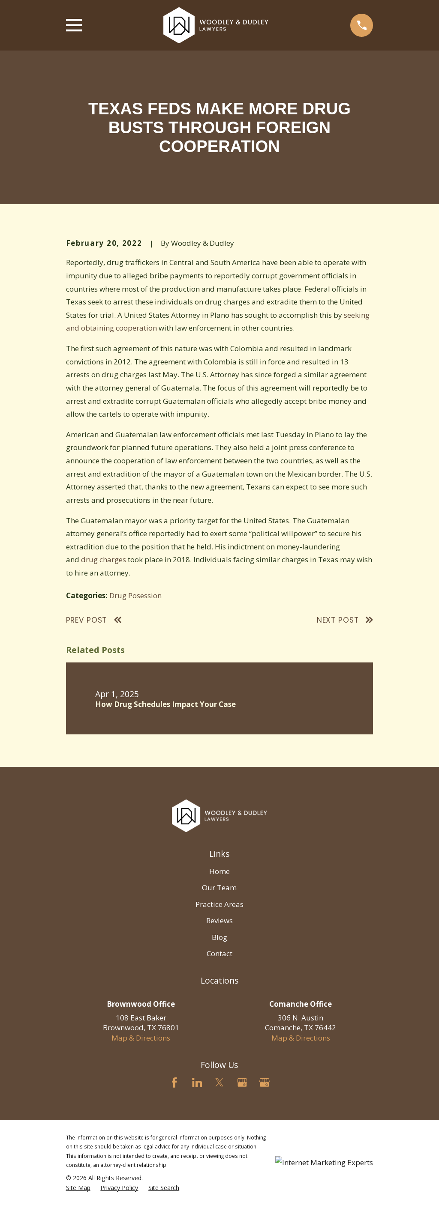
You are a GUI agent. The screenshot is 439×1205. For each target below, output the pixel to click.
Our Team (219, 887)
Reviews (219, 920)
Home (219, 871)
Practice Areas (219, 904)
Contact (219, 953)
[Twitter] (219, 1082)
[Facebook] (174, 1082)
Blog (219, 937)
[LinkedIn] (197, 1082)
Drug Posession (135, 595)
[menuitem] (78, 1188)
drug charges (103, 559)
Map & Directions (140, 1038)
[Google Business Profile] (242, 1082)
